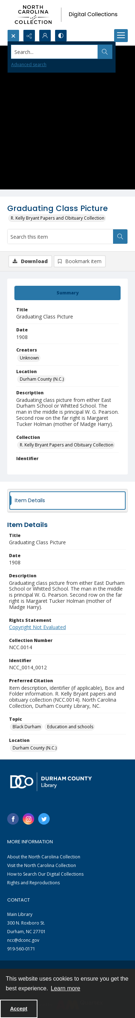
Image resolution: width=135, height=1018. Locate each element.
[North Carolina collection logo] (67, 15)
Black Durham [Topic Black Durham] (27, 727)
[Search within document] (120, 236)
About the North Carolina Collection (43, 857)
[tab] (67, 293)
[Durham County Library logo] (51, 781)
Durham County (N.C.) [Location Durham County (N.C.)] (42, 379)
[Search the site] (55, 52)
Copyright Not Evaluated (37, 627)
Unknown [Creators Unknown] (29, 358)
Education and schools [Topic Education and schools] (70, 727)
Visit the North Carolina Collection (41, 865)
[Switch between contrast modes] (61, 35)
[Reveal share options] (29, 35)
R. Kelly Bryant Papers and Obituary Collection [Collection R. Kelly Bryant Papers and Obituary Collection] (66, 445)
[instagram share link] (28, 819)
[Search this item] (60, 236)
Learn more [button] (65, 988)
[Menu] (121, 35)
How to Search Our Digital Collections (45, 874)
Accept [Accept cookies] (18, 1009)
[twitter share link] (44, 819)
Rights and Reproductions (33, 883)
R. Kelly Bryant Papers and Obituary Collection (57, 218)
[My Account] (45, 35)
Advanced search (28, 64)
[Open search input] (13, 35)
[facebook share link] (13, 819)
